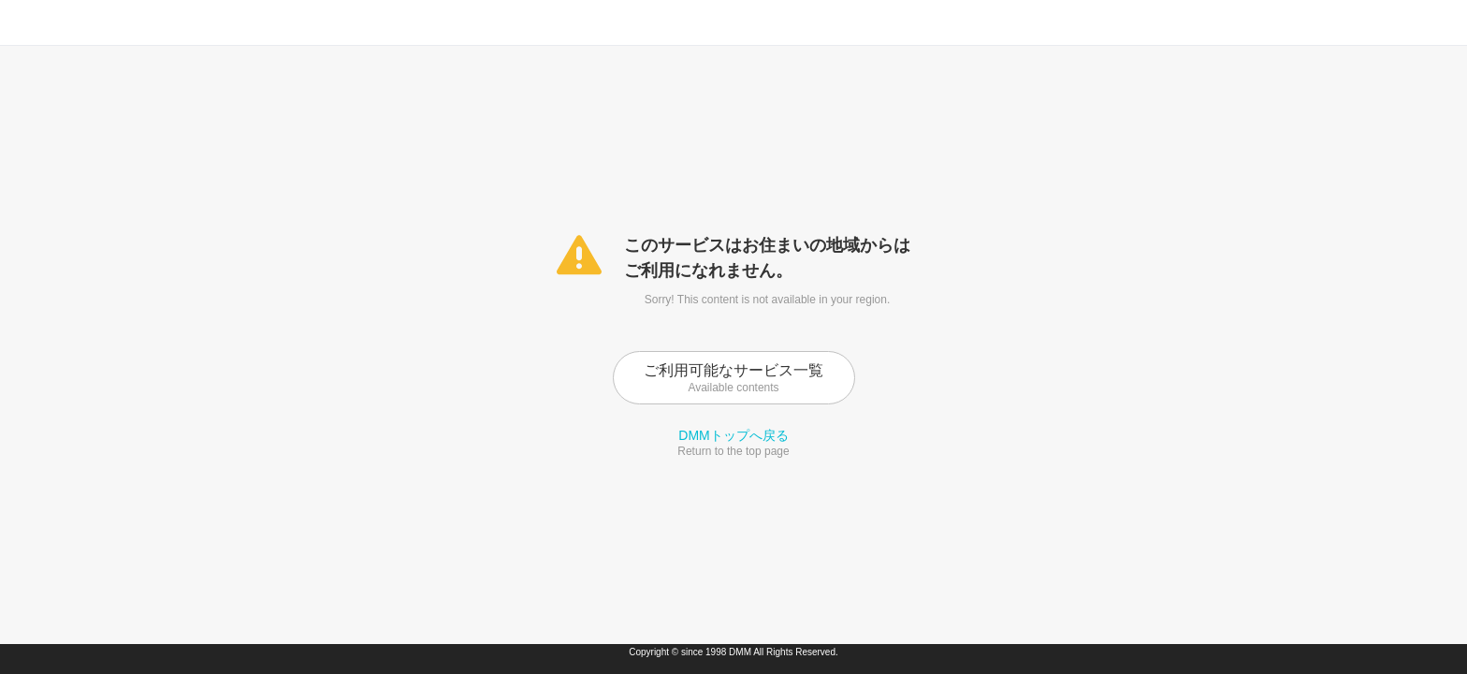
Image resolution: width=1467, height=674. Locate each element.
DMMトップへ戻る (733, 435)
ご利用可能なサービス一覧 (734, 378)
